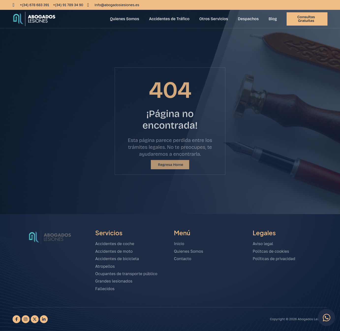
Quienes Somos (124, 18)
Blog (273, 18)
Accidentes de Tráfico (169, 18)
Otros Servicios (213, 18)
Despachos (248, 18)
